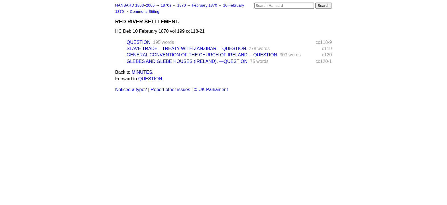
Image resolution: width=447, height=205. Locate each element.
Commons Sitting (144, 11)
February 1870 (205, 5)
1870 (182, 5)
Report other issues (170, 89)
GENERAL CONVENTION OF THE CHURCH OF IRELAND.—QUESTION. (203, 54)
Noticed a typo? (131, 89)
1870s (166, 5)
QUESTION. (139, 42)
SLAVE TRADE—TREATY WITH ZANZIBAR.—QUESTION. (187, 48)
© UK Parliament (211, 89)
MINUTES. (142, 72)
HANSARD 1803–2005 (135, 5)
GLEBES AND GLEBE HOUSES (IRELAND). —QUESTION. (188, 61)
